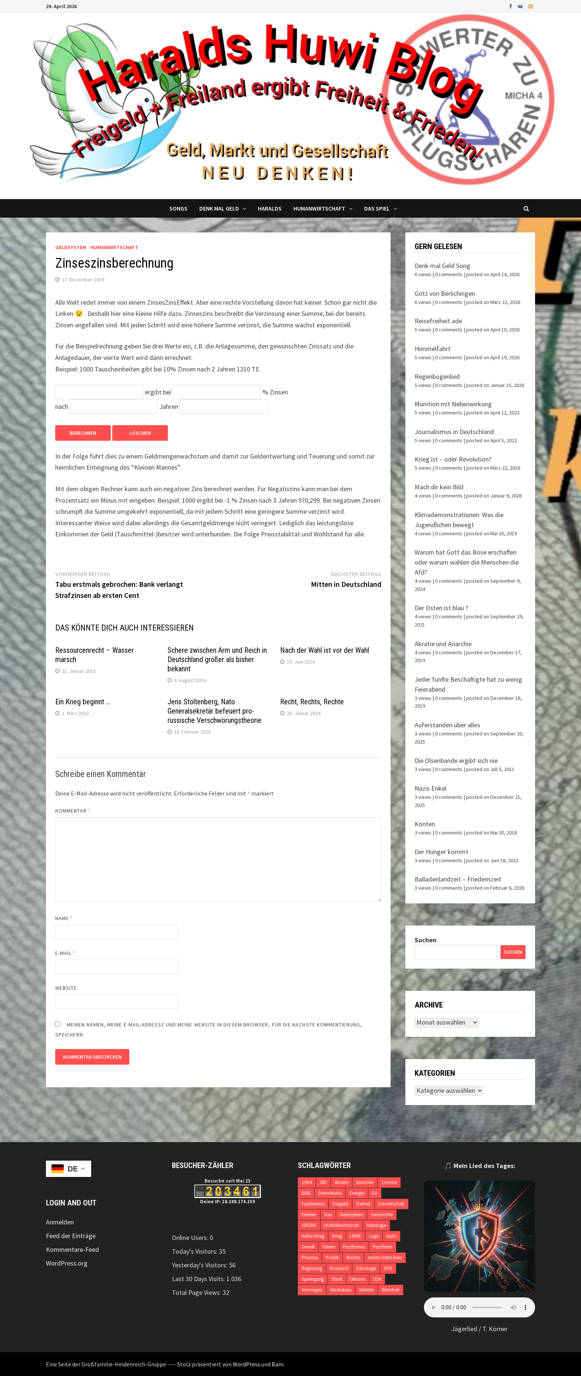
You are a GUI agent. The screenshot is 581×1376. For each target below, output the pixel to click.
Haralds (270, 208)
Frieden (309, 1214)
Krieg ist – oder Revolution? (453, 459)
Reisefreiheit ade (438, 321)
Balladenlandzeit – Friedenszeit (458, 879)
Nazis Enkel (430, 788)
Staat (337, 1279)
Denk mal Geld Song (442, 265)
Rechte (353, 1257)
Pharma (310, 1257)
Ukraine (357, 1279)
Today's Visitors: (195, 1251)
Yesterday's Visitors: (200, 1265)
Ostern (328, 1247)
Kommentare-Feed (72, 1249)
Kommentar (73, 810)
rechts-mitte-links (385, 1257)
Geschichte (382, 1214)
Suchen (425, 940)
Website (66, 988)
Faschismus (313, 1204)
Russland (339, 1268)
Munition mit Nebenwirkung (453, 404)
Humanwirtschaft (319, 208)
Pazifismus (354, 1247)
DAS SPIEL (377, 208)
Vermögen (312, 1290)
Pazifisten (382, 1247)
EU (375, 1193)
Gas (328, 1214)
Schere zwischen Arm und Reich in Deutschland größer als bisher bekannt (217, 659)
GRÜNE (309, 1225)
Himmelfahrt (433, 348)
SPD (388, 1268)
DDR (306, 1193)
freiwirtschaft (391, 1204)
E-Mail (65, 953)
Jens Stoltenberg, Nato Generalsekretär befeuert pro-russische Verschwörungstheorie (214, 711)
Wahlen (366, 1290)
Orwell (308, 1247)
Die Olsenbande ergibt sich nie (456, 760)
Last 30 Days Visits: (199, 1278)
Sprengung (313, 1279)
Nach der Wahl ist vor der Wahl (324, 650)
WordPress (246, 1364)
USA (377, 1279)
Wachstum (340, 1290)
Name (64, 918)
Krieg (337, 1236)
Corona (389, 1182)
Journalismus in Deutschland (454, 431)
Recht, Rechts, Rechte (312, 701)
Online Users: (191, 1237)
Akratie (341, 1182)
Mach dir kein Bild (439, 487)
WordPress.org (66, 1263)
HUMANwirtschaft (341, 1225)
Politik (332, 1257)
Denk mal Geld (219, 208)
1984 (307, 1182)
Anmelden (60, 1222)
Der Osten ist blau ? (441, 607)
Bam (277, 1364)
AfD (323, 1182)
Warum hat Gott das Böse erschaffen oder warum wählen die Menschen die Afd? (467, 562)
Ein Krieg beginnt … (82, 701)
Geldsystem (70, 247)
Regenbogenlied (437, 376)
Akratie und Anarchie (443, 643)
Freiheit (363, 1204)
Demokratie (330, 1193)
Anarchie (365, 1182)
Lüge (374, 1236)
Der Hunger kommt (441, 851)
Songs (178, 208)
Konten (425, 824)
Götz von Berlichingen (445, 293)
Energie (356, 1193)
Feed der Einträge (71, 1235)
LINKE (355, 1236)
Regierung (312, 1268)
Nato (391, 1236)
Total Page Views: (197, 1292)
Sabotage (366, 1268)
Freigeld (340, 1204)
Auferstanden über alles (447, 725)
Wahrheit (390, 1290)
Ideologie (376, 1225)
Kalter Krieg (313, 1236)
